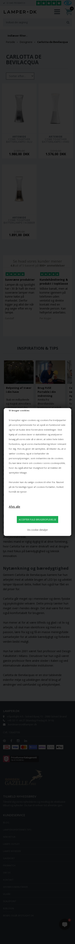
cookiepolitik (57, 463)
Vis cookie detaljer (37, 530)
